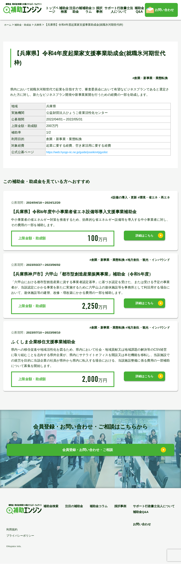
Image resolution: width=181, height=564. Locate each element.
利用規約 (11, 529)
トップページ (52, 9)
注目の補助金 (75, 9)
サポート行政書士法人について (118, 9)
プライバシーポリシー (20, 535)
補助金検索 (64, 9)
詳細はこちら (144, 238)
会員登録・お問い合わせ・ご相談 (87, 451)
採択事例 (99, 9)
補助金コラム (88, 9)
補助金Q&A (139, 9)
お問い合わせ (164, 10)
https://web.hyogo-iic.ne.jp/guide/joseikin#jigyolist (82, 152)
